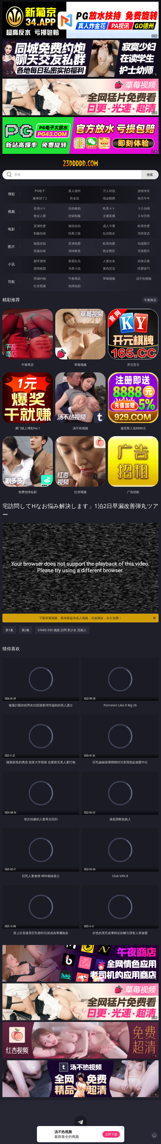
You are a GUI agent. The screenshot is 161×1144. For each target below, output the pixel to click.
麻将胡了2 (40, 198)
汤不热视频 (143, 278)
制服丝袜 (40, 233)
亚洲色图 (74, 243)
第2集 (25, 630)
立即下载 (111, 1134)
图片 (11, 246)
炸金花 (74, 198)
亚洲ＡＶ (40, 208)
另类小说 (74, 268)
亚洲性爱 (40, 226)
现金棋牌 (109, 198)
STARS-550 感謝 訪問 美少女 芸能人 (62, 630)
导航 (11, 281)
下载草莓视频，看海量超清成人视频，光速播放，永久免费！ (97, 618)
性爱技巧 (144, 268)
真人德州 (74, 191)
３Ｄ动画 (144, 208)
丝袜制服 (74, 216)
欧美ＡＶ (109, 208)
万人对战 (109, 191)
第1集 (9, 630)
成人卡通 (109, 226)
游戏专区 (144, 191)
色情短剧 (74, 286)
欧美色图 (109, 243)
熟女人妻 (40, 216)
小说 (11, 264)
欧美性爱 (144, 226)
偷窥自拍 (40, 243)
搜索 (150, 174)
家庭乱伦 (74, 261)
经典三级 (74, 233)
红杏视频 (40, 286)
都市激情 (40, 261)
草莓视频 (109, 278)
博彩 (11, 194)
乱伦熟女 (109, 233)
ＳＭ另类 (144, 216)
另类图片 (144, 251)
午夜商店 (74, 278)
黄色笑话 (109, 268)
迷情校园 (40, 268)
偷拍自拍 (74, 226)
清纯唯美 (74, 251)
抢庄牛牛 (144, 198)
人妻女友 (109, 261)
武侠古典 (144, 261)
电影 (11, 229)
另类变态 (144, 233)
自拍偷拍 (74, 208)
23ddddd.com (80, 163)
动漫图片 (144, 243)
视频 (11, 211)
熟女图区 (109, 251)
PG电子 (40, 191)
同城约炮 (40, 278)
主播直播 (109, 216)
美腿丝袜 (40, 251)
